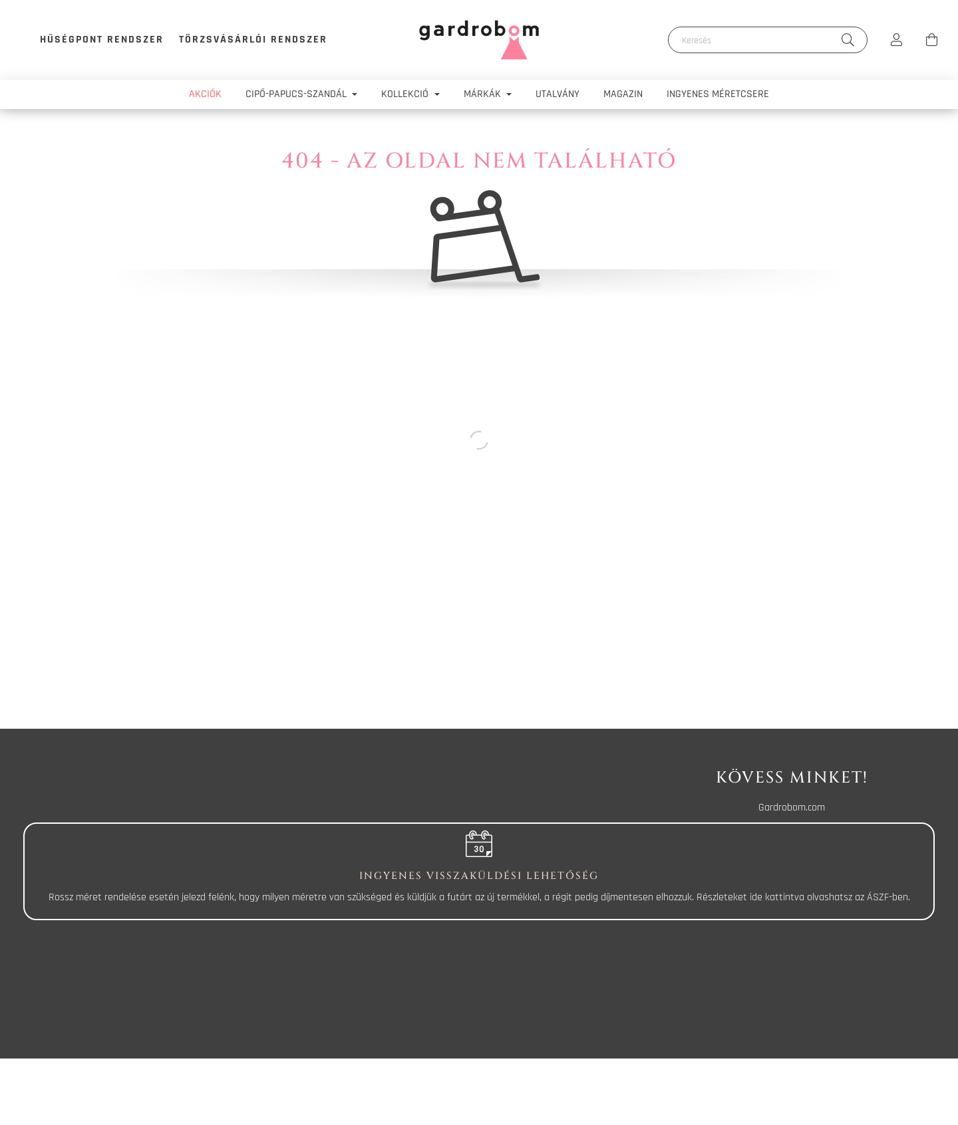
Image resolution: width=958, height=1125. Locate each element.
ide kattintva (777, 897)
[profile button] (896, 40)
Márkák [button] (484, 94)
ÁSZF (878, 897)
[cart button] (931, 40)
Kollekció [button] (406, 94)
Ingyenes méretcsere (718, 94)
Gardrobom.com (791, 807)
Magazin (623, 94)
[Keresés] (768, 40)
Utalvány (557, 94)
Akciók (205, 94)
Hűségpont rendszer (102, 40)
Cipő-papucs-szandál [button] (297, 94)
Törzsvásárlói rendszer (253, 40)
